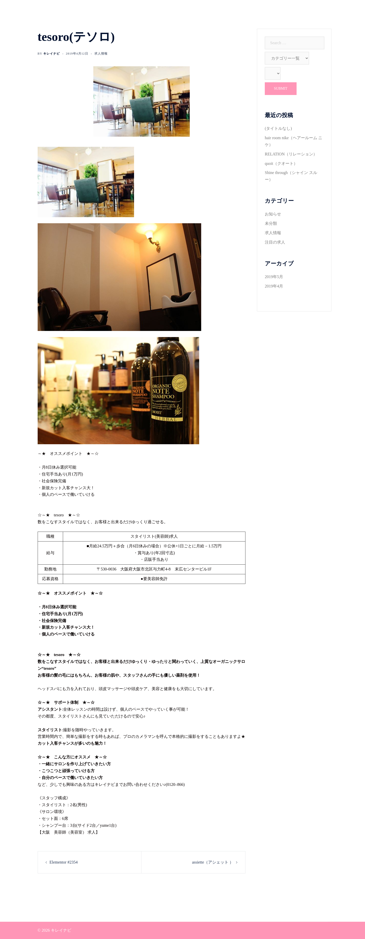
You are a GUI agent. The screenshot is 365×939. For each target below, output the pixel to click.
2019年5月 (274, 277)
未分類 (271, 223)
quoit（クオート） (281, 163)
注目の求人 (275, 242)
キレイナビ (51, 53)
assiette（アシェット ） (212, 862)
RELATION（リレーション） (291, 154)
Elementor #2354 (64, 862)
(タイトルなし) (278, 128)
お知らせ (273, 214)
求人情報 (101, 53)
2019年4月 (274, 286)
